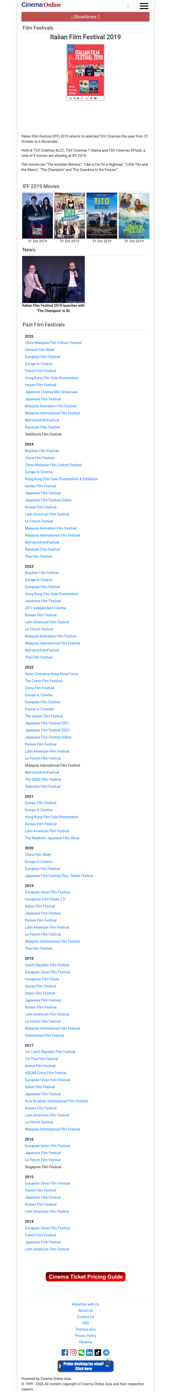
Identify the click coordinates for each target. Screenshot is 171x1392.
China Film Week (38, 855)
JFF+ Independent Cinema (45, 608)
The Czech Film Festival (43, 681)
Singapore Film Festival (43, 1167)
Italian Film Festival (40, 906)
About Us (85, 1311)
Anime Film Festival (40, 1066)
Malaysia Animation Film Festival (50, 406)
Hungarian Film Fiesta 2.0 (45, 899)
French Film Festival (40, 371)
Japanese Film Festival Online (48, 500)
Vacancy (85, 1342)
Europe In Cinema (38, 364)
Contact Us (85, 1317)
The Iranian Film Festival (44, 716)
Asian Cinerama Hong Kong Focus (51, 674)
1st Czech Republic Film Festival (50, 1052)
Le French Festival (39, 521)
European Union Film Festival (47, 892)
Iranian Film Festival (40, 385)
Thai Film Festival (38, 556)
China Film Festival (39, 458)
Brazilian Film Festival (42, 451)
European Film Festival (42, 357)
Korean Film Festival (41, 507)
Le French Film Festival (43, 758)
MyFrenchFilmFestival (42, 420)
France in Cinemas (39, 709)
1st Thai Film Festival (41, 1059)
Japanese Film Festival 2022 (47, 730)
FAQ (85, 1323)
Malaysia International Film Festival (52, 413)
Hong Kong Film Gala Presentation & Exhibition (61, 479)
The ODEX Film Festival (43, 779)
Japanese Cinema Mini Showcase (51, 392)
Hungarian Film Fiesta (42, 979)
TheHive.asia (85, 1329)
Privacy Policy (85, 1336)
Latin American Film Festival (47, 514)
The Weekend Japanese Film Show (52, 838)
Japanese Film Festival (43, 399)
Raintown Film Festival (42, 427)
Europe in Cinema (38, 695)
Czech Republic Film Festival (47, 965)
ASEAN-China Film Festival (46, 1073)
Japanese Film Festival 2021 (47, 723)
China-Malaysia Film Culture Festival (53, 343)
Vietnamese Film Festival (44, 1035)
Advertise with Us (85, 1304)
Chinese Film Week (40, 350)
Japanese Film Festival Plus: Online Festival (59, 876)
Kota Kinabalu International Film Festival (56, 1101)
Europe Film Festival (40, 803)
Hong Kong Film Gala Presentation (52, 378)
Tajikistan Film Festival (42, 787)
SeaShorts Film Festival (43, 434)
